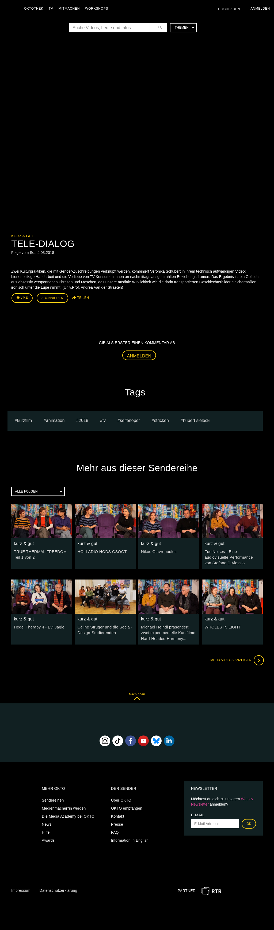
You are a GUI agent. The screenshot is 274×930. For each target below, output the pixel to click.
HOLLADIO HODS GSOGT (101, 550)
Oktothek (35, 8)
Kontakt (117, 813)
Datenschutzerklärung (58, 888)
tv (104, 419)
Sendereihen (53, 797)
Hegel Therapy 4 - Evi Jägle (38, 625)
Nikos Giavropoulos (158, 550)
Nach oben (137, 695)
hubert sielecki (196, 419)
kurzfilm (24, 419)
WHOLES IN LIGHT (222, 625)
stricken (161, 419)
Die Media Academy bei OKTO (68, 813)
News (46, 822)
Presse (117, 822)
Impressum (20, 888)
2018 (83, 419)
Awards (48, 838)
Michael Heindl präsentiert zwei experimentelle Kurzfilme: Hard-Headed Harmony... (168, 630)
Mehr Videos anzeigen (236, 658)
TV (52, 8)
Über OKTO (121, 797)
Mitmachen (70, 8)
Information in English (130, 838)
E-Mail (198, 812)
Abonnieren (52, 297)
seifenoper (130, 419)
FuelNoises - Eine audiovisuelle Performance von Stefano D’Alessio (232, 555)
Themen (184, 27)
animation (55, 419)
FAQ (115, 830)
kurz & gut (22, 236)
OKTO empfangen (126, 805)
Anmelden (139, 355)
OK (248, 821)
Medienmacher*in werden (64, 805)
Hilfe (46, 830)
